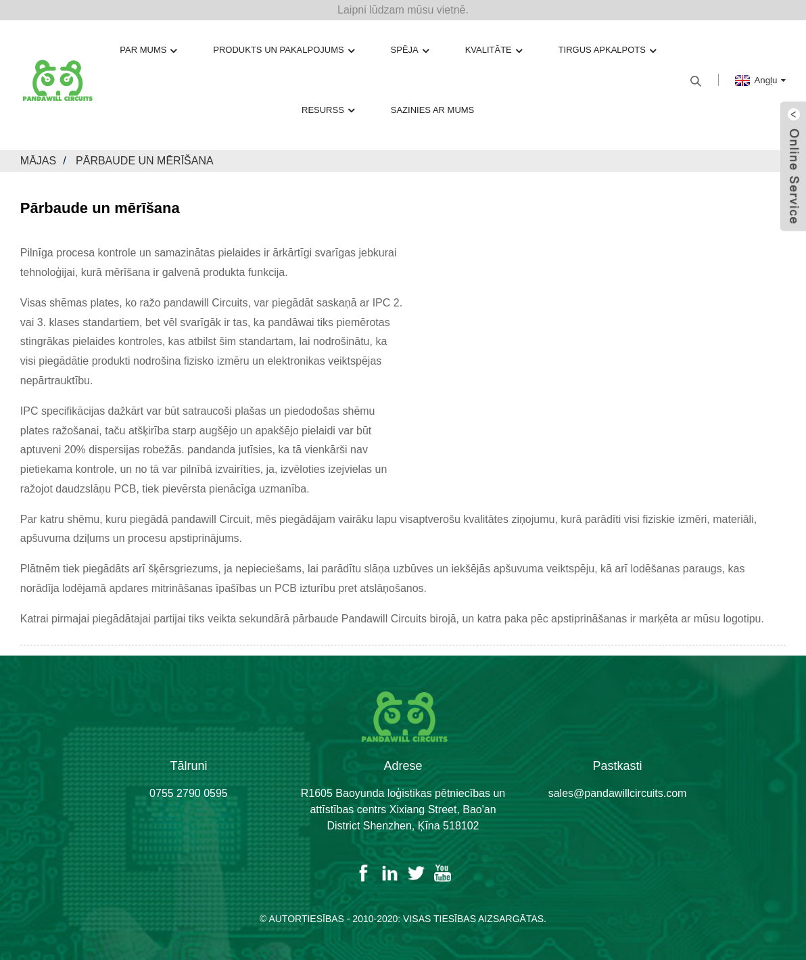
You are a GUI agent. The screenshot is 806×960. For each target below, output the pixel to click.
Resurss (328, 111)
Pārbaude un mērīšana (145, 160)
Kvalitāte (493, 50)
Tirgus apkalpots (607, 50)
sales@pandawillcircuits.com (617, 793)
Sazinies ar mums (433, 110)
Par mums (148, 50)
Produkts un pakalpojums (283, 50)
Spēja (410, 50)
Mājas (38, 160)
